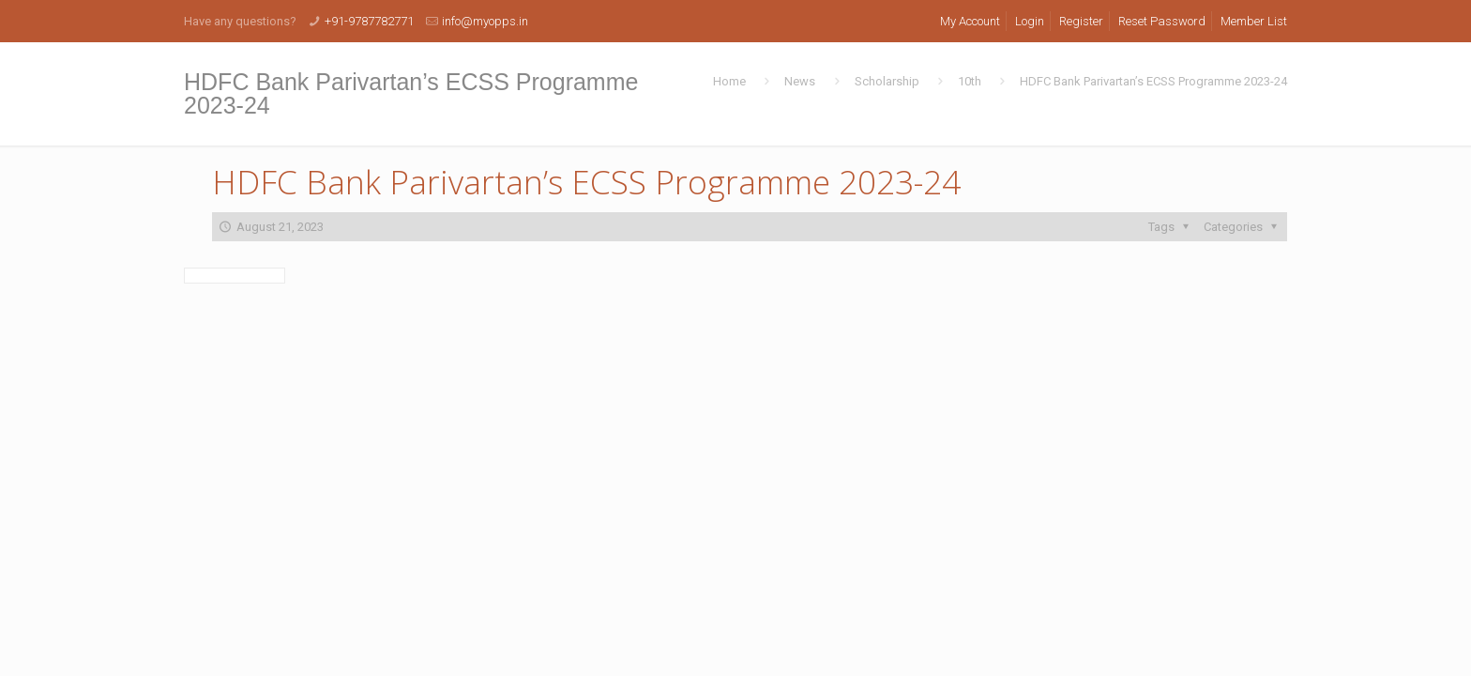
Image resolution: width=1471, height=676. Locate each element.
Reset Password (1162, 21)
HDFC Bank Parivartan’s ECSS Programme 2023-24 (1153, 81)
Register (1081, 21)
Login (1029, 21)
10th (969, 81)
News (799, 81)
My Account (970, 21)
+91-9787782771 (369, 21)
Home (729, 81)
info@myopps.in (485, 21)
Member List (1254, 21)
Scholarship (887, 81)
